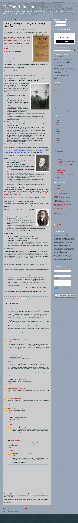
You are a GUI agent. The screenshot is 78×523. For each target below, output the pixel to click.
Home (27, 508)
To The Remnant (18, 6)
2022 (57, 124)
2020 (57, 129)
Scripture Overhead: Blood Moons (61, 105)
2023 (57, 122)
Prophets (56, 106)
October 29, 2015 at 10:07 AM (27, 427)
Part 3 (25, 29)
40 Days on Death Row (58, 185)
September (59, 151)
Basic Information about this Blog (61, 111)
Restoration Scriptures (58, 208)
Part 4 (28, 29)
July (58, 156)
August (58, 153)
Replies (11, 424)
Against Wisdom (57, 88)
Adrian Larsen (11, 339)
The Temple (56, 96)
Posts (56, 22)
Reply (9, 334)
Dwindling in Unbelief (61, 168)
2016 (57, 138)
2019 (57, 131)
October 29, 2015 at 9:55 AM (20, 417)
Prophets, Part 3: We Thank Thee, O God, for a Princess (62, 197)
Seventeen (41, 118)
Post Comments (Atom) (13, 511)
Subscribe (64, 41)
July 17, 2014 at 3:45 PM (15, 307)
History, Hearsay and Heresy (60, 108)
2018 (57, 133)
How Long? (56, 92)
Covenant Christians (58, 84)
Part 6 (35, 29)
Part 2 (22, 29)
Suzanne (10, 388)
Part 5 (31, 29)
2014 (57, 142)
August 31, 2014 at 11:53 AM (20, 379)
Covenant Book (57, 94)
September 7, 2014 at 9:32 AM (18, 388)
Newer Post (6, 508)
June (58, 177)
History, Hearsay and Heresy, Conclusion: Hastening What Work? (62, 205)
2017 (57, 136)
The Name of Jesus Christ (59, 102)
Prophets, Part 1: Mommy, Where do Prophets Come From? (62, 201)
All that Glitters (57, 100)
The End (55, 90)
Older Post (48, 508)
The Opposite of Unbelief (61, 170)
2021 (57, 127)
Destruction (56, 86)
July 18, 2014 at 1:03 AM (22, 339)
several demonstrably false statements (33, 183)
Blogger (41, 519)
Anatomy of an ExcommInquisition (61, 210)
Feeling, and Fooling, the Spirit (60, 193)
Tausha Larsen (58, 226)
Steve (9, 408)
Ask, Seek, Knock (57, 98)
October (58, 149)
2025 (57, 117)
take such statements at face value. (32, 243)
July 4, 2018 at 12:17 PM (26, 453)
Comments (57, 24)
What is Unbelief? (60, 172)
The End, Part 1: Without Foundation (61, 190)
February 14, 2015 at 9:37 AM (17, 408)
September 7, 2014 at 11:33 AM (20, 398)
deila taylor (10, 398)
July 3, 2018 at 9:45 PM (15, 440)
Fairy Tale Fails (57, 188)
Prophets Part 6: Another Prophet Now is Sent (60, 214)
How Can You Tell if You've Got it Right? (64, 174)
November (59, 147)
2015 (57, 140)
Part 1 (18, 29)
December (59, 144)
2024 (57, 120)
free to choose (18, 194)
